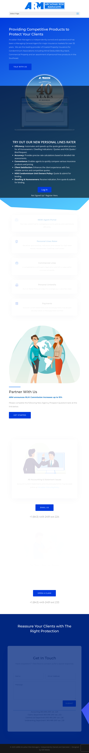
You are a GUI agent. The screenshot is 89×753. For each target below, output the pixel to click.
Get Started (20, 415)
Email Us (44, 507)
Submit (69, 704)
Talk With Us (20, 67)
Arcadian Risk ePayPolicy (48, 487)
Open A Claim (44, 593)
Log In (44, 197)
